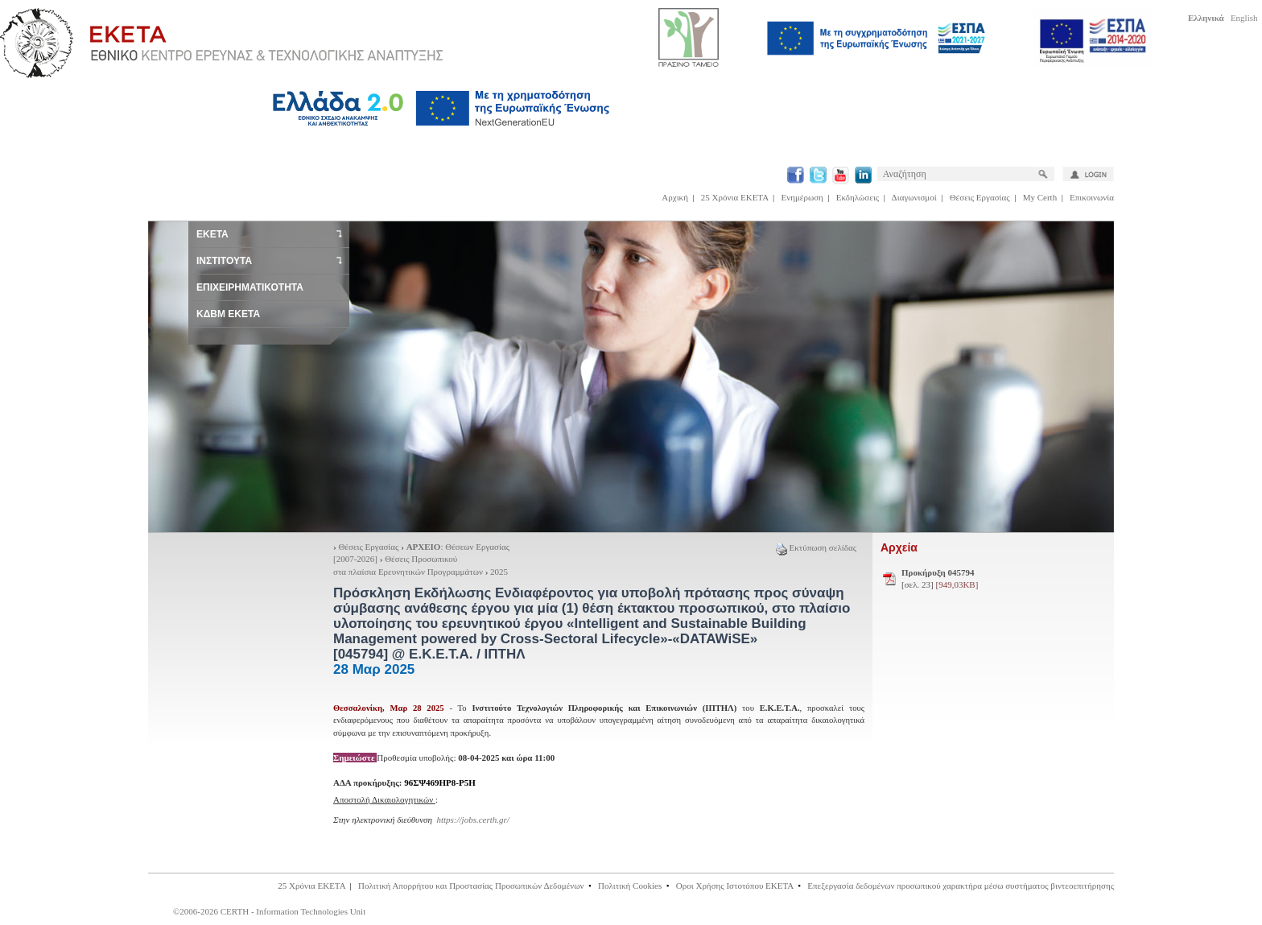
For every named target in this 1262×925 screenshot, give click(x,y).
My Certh (1040, 197)
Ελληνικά (1206, 18)
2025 (499, 571)
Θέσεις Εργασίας (980, 197)
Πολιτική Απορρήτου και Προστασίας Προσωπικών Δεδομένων (471, 885)
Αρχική (675, 197)
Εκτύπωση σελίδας (816, 547)
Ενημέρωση (802, 197)
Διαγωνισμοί (914, 197)
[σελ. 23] (939, 579)
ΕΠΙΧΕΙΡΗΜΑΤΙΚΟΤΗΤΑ (249, 287)
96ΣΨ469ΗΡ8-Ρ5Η (439, 782)
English (1244, 18)
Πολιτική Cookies (630, 885)
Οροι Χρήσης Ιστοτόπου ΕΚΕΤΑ (735, 885)
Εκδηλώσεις (857, 197)
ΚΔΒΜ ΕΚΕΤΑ (228, 314)
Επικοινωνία (1092, 197)
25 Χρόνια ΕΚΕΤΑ (735, 197)
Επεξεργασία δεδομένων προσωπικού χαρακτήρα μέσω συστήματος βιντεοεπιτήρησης (960, 885)
